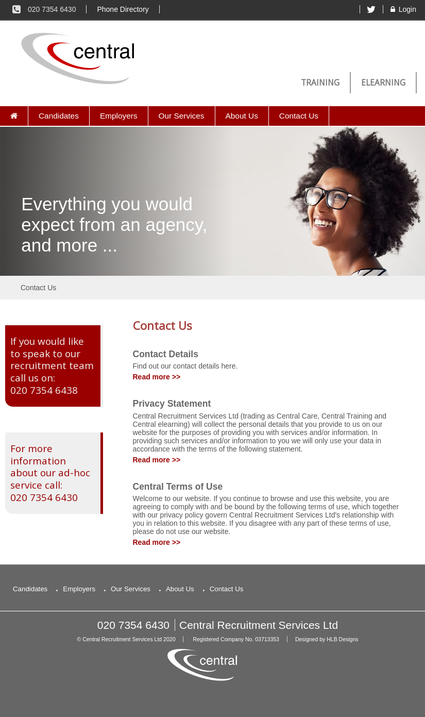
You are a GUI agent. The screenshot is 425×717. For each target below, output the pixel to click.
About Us (242, 115)
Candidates (59, 115)
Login (402, 9)
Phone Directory (122, 9)
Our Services (182, 115)
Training (320, 82)
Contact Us (298, 115)
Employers (119, 115)
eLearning (383, 82)
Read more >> (157, 377)
